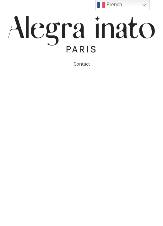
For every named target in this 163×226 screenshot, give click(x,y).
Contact (81, 64)
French (109, 5)
